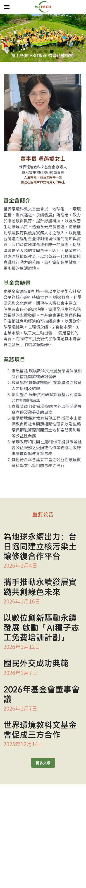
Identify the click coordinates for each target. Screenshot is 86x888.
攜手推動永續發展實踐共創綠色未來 (40, 589)
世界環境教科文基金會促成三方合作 (40, 731)
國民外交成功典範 (36, 665)
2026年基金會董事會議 (41, 696)
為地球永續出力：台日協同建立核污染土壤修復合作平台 (40, 548)
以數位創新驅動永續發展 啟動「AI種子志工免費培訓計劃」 (41, 629)
